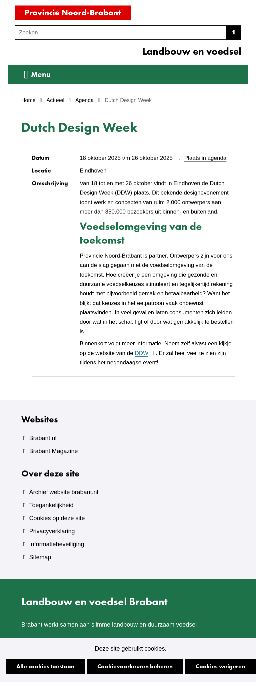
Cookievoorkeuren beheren (135, 666)
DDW (145, 353)
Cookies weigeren (220, 666)
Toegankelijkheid (51, 505)
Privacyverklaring (52, 531)
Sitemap (40, 557)
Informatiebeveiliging (56, 544)
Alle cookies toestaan (45, 666)
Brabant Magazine (53, 451)
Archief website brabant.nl (63, 492)
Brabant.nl (42, 438)
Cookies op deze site (57, 518)
